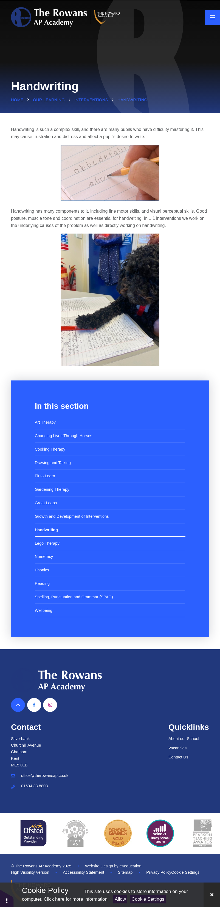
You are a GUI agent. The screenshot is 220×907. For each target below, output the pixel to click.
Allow (120, 899)
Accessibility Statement (83, 872)
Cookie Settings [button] (185, 872)
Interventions (91, 100)
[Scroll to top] (18, 705)
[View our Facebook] (34, 705)
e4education (131, 866)
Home (17, 100)
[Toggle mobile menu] (212, 17)
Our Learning (49, 100)
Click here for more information (75, 899)
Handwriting (133, 100)
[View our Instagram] (50, 705)
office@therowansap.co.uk (44, 775)
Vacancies (177, 748)
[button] (7, 898)
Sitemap (125, 872)
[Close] (212, 895)
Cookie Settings (148, 899)
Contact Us (178, 757)
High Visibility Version (30, 872)
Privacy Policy (158, 872)
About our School (183, 738)
